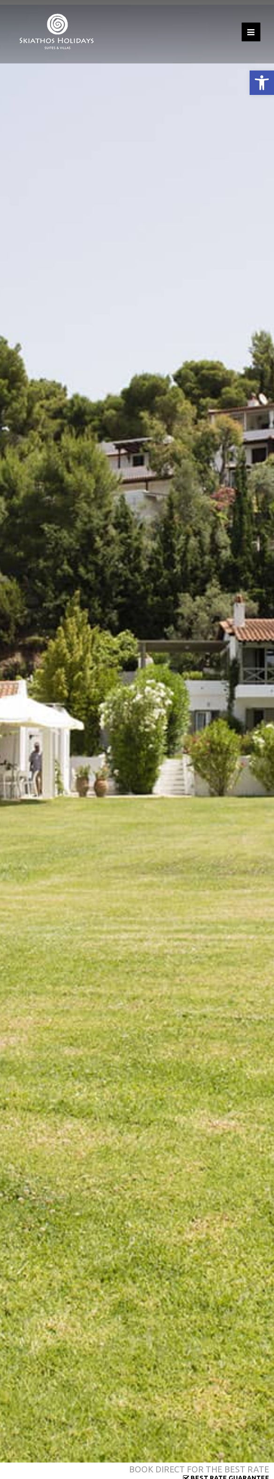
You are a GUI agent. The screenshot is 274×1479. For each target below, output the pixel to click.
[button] (262, 82)
